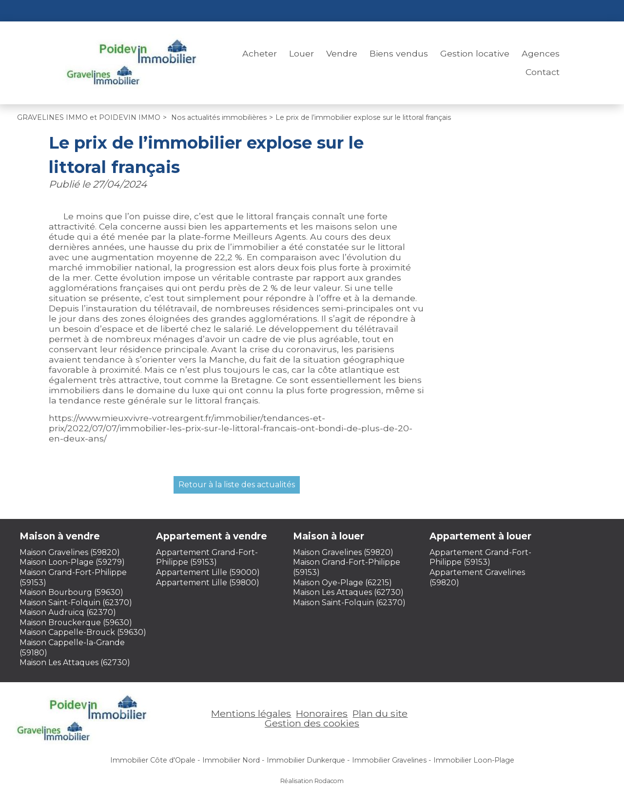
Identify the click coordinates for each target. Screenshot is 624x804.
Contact (543, 72)
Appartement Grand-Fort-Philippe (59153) (207, 557)
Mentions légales (251, 713)
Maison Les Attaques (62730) (75, 662)
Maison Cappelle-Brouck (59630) (83, 632)
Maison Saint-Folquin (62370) (76, 602)
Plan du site (380, 713)
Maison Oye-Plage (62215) (342, 582)
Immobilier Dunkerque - (308, 760)
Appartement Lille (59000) (208, 572)
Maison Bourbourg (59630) (71, 592)
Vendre (341, 53)
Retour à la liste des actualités (236, 484)
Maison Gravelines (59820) (70, 552)
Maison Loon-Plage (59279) (72, 562)
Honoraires (322, 713)
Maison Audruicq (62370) (68, 612)
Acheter (259, 53)
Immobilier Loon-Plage (473, 760)
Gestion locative (474, 53)
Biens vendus (399, 53)
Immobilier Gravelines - (391, 760)
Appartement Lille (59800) (207, 582)
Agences (541, 53)
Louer (301, 53)
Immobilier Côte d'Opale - (155, 760)
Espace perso (532, 10)
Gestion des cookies (312, 723)
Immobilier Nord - (233, 760)
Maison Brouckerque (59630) (76, 622)
